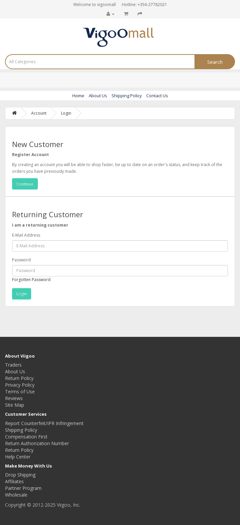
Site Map (14, 405)
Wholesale (16, 495)
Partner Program (23, 488)
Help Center (17, 456)
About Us (98, 96)
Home (78, 96)
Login (66, 113)
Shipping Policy (126, 96)
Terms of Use (20, 391)
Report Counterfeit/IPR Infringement (44, 423)
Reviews (14, 398)
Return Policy (19, 378)
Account (39, 113)
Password (21, 260)
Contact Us (157, 96)
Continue (24, 184)
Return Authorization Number (37, 443)
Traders (13, 365)
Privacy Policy (19, 385)
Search (215, 61)
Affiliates (14, 481)
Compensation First (26, 436)
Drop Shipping (20, 475)
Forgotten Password (31, 279)
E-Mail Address (26, 235)
